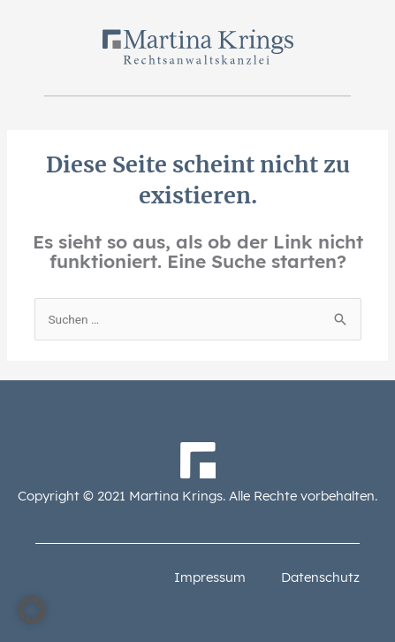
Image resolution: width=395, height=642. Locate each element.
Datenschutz (320, 577)
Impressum (210, 577)
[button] (32, 610)
